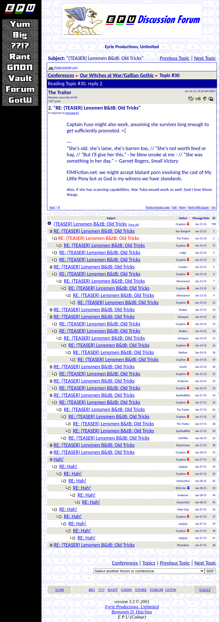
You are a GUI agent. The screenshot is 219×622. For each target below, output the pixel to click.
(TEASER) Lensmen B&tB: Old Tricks (90, 224)
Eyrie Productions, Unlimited (132, 606)
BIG (92, 589)
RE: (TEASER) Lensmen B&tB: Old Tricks (94, 231)
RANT (113, 589)
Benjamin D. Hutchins (131, 611)
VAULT (205, 589)
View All (133, 225)
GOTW (171, 589)
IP (59, 207)
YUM (59, 589)
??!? (101, 589)
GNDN (126, 589)
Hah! (59, 459)
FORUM (156, 589)
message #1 (72, 113)
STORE (141, 589)
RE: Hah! (68, 466)
